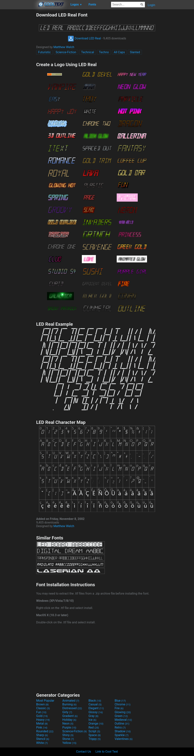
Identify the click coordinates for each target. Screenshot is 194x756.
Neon (67, 723)
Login (151, 5)
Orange (95, 723)
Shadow (123, 731)
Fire (119, 708)
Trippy (94, 739)
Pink (41, 727)
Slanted (135, 52)
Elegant (96, 708)
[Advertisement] (18, 69)
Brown (42, 704)
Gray (93, 716)
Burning (69, 704)
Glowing (123, 712)
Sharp (42, 735)
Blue (120, 700)
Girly (67, 712)
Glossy (95, 712)
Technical (87, 52)
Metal (42, 723)
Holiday (69, 720)
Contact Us (83, 751)
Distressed (72, 708)
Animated (70, 700)
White (42, 743)
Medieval (123, 720)
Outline (122, 723)
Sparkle (121, 735)
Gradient (69, 716)
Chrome (123, 704)
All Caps (119, 52)
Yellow (69, 743)
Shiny (68, 735)
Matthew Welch (63, 47)
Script (94, 731)
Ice (92, 720)
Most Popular (45, 700)
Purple (69, 727)
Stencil (42, 739)
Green (121, 716)
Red (93, 727)
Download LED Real (84, 38)
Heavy (43, 720)
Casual (95, 704)
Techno (104, 52)
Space (94, 735)
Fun (41, 712)
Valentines (124, 739)
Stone (68, 739)
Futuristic (44, 52)
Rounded (44, 731)
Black (94, 700)
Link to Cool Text (106, 751)
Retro (120, 727)
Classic (43, 708)
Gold (42, 716)
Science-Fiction (66, 52)
